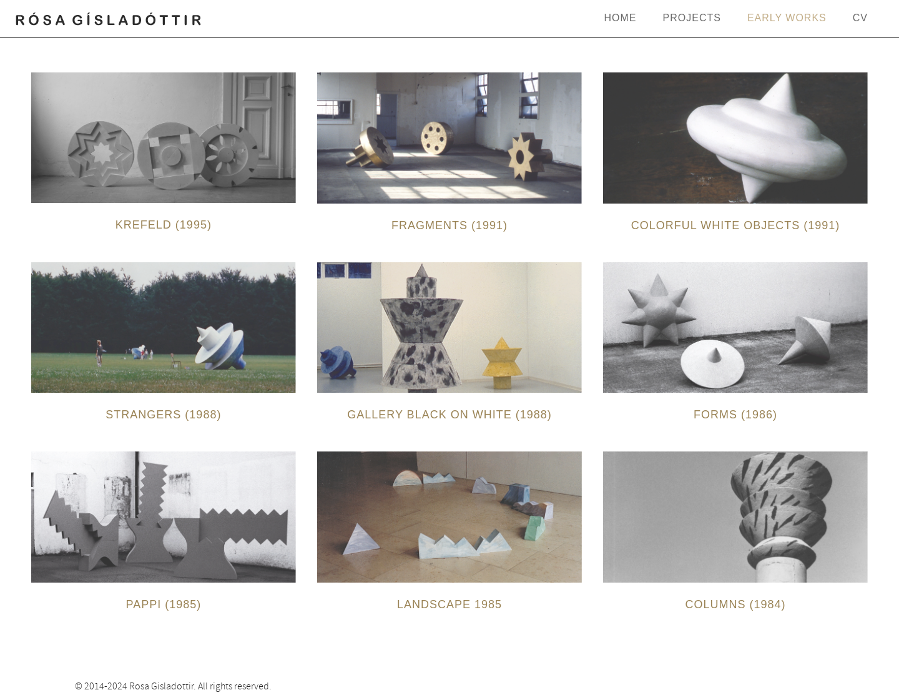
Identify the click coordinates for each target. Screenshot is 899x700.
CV (860, 17)
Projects (692, 17)
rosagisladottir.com (109, 21)
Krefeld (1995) (163, 225)
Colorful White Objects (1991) (735, 225)
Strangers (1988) (163, 414)
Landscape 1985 (449, 604)
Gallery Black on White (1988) (449, 414)
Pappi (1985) (164, 604)
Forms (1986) (735, 414)
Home (620, 17)
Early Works (787, 17)
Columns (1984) (735, 604)
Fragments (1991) (449, 225)
